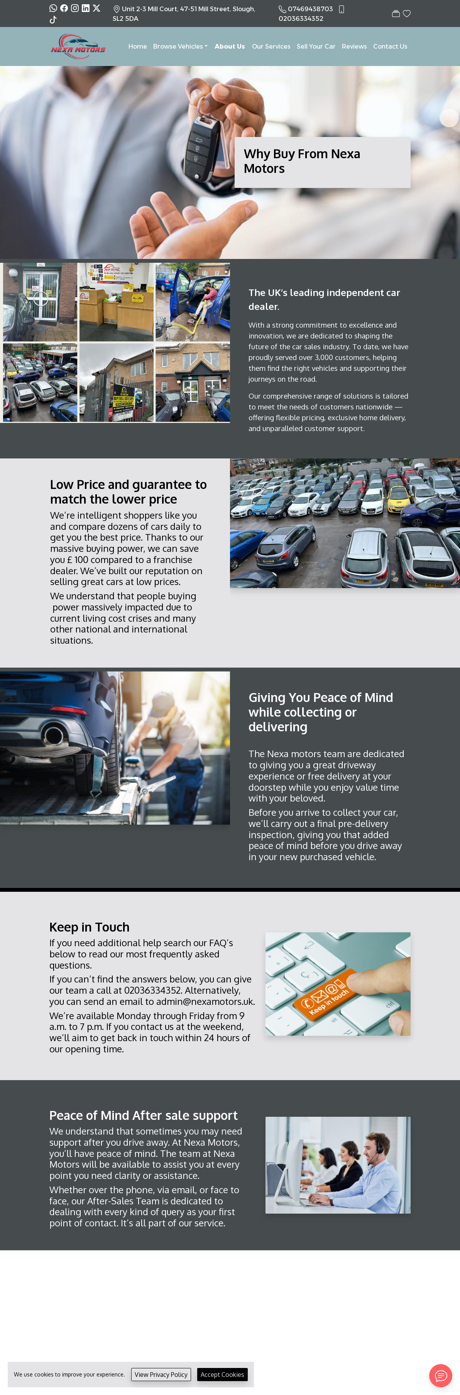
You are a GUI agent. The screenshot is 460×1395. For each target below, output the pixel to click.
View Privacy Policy (161, 1374)
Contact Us (390, 46)
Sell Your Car (316, 46)
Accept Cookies (222, 1374)
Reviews (354, 46)
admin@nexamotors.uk (204, 1001)
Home (138, 46)
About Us (230, 46)
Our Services (271, 46)
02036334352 (301, 18)
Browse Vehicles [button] (178, 46)
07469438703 (310, 9)
